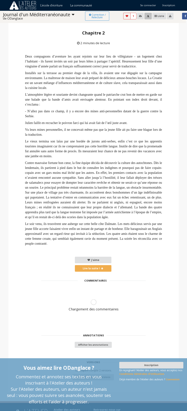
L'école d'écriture (51, 5)
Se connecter (148, 5)
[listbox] (44, 16)
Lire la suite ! (93, 268)
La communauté (81, 5)
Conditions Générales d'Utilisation (141, 374)
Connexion (173, 379)
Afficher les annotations (93, 344)
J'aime (93, 260)
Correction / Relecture (97, 16)
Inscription (168, 5)
